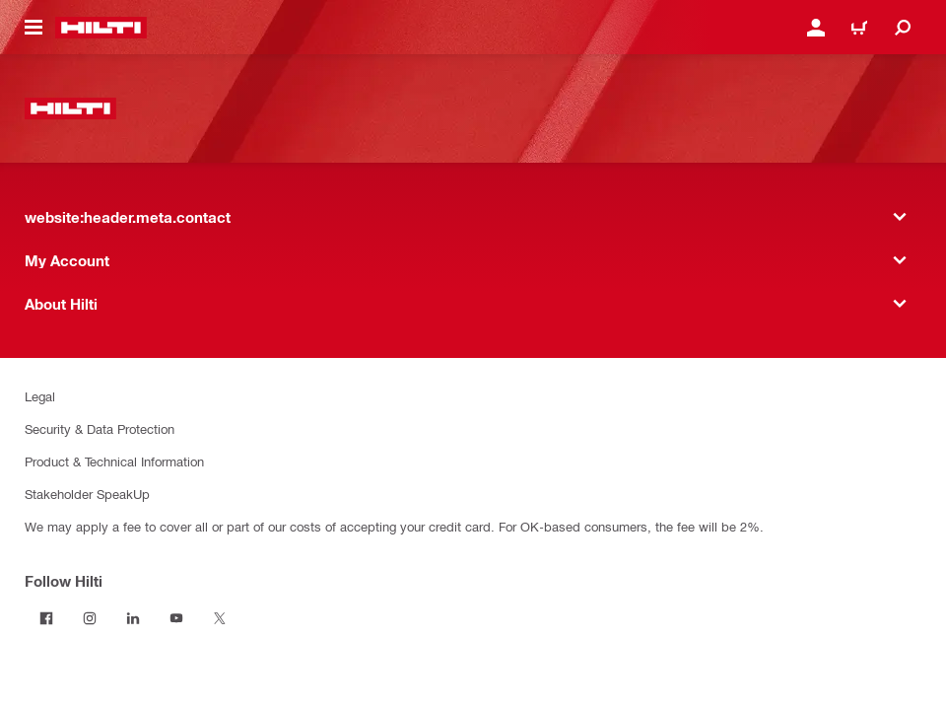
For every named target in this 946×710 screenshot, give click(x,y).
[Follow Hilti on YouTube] (176, 618)
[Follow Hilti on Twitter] (219, 618)
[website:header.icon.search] (902, 27)
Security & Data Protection (99, 428)
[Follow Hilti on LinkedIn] (133, 618)
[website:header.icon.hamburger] (33, 27)
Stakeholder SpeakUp (87, 493)
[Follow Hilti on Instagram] (89, 618)
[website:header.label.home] (101, 27)
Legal (40, 396)
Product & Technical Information (114, 461)
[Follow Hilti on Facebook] (46, 618)
